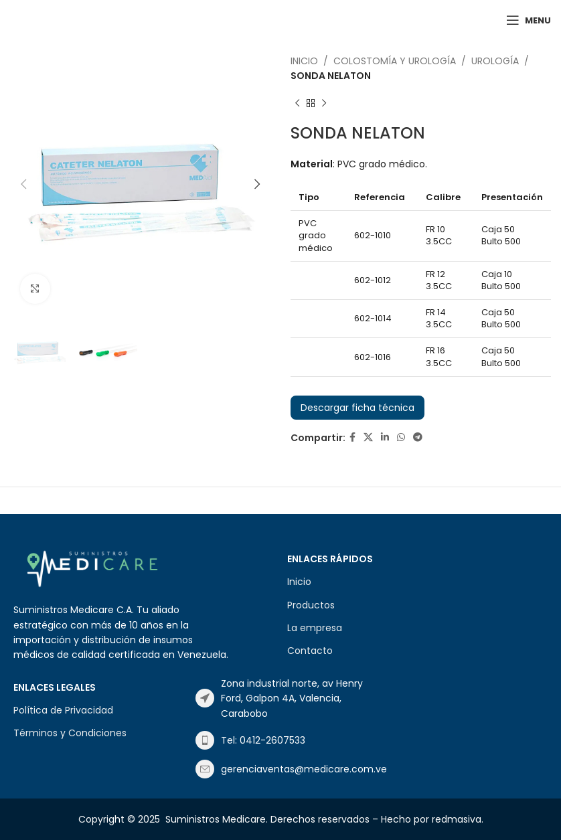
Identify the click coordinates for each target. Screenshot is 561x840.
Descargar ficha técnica (357, 407)
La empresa (314, 628)
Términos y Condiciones (70, 733)
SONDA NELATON (331, 75)
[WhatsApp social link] (401, 437)
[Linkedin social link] (385, 437)
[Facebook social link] (352, 437)
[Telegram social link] (417, 437)
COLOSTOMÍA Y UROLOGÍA (394, 61)
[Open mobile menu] (528, 20)
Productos (311, 605)
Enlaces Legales (54, 687)
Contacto (310, 650)
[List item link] (279, 698)
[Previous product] (297, 103)
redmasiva (456, 819)
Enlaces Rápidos (330, 559)
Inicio (304, 61)
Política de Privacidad (63, 710)
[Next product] (324, 103)
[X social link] (368, 437)
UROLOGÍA (495, 61)
